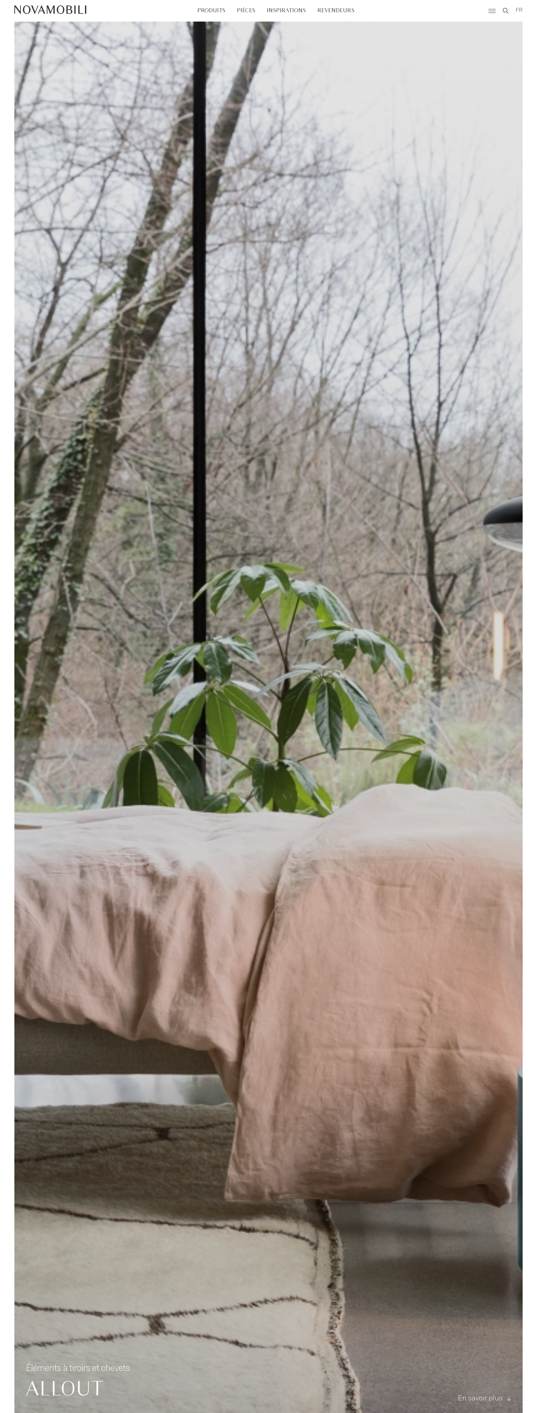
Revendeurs (335, 11)
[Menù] (492, 10)
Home (33, 35)
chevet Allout (61, 35)
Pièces (246, 11)
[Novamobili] (50, 10)
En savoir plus (484, 1398)
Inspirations (286, 11)
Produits (211, 11)
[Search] (506, 11)
